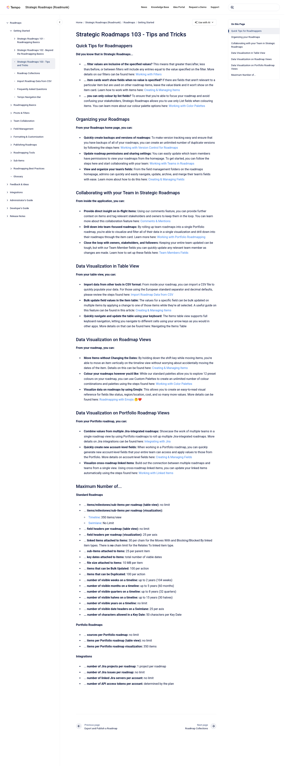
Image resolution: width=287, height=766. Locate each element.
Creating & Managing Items (162, 90)
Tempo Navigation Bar (29, 97)
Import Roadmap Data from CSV (34, 81)
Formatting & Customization (28, 136)
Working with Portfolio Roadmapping (181, 237)
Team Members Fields (173, 252)
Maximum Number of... (243, 74)
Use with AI (204, 22)
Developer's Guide (19, 208)
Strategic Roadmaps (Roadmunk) (47, 7)
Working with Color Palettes (187, 106)
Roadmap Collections (28, 73)
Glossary (18, 176)
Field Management (23, 128)
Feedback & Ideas (19, 184)
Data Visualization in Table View (248, 53)
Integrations (16, 192)
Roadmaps (15, 22)
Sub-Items (18, 160)
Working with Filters (149, 74)
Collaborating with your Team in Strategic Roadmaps (253, 45)
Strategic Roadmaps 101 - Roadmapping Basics (31, 40)
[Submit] (232, 7)
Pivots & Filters (21, 113)
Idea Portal (179, 7)
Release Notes (17, 216)
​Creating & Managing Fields (166, 179)
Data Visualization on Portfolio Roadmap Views (252, 67)
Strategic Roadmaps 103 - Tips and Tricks (33, 63)
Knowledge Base (160, 7)
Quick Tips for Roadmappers (246, 31)
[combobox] (254, 7)
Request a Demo (197, 7)
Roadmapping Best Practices (28, 168)
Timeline (94, 517)
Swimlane (94, 523)
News (144, 7)
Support (215, 7)
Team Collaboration (23, 120)
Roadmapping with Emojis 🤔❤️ (120, 399)
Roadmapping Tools (24, 152)
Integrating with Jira (158, 441)
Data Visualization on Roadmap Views (251, 59)
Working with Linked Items (156, 473)
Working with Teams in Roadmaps (172, 163)
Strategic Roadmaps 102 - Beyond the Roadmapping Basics (35, 52)
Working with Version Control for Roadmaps (149, 147)
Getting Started (21, 30)
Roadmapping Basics (24, 105)
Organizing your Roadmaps (245, 37)
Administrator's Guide (21, 200)
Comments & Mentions (155, 221)
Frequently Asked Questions (32, 89)
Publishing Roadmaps (25, 144)
